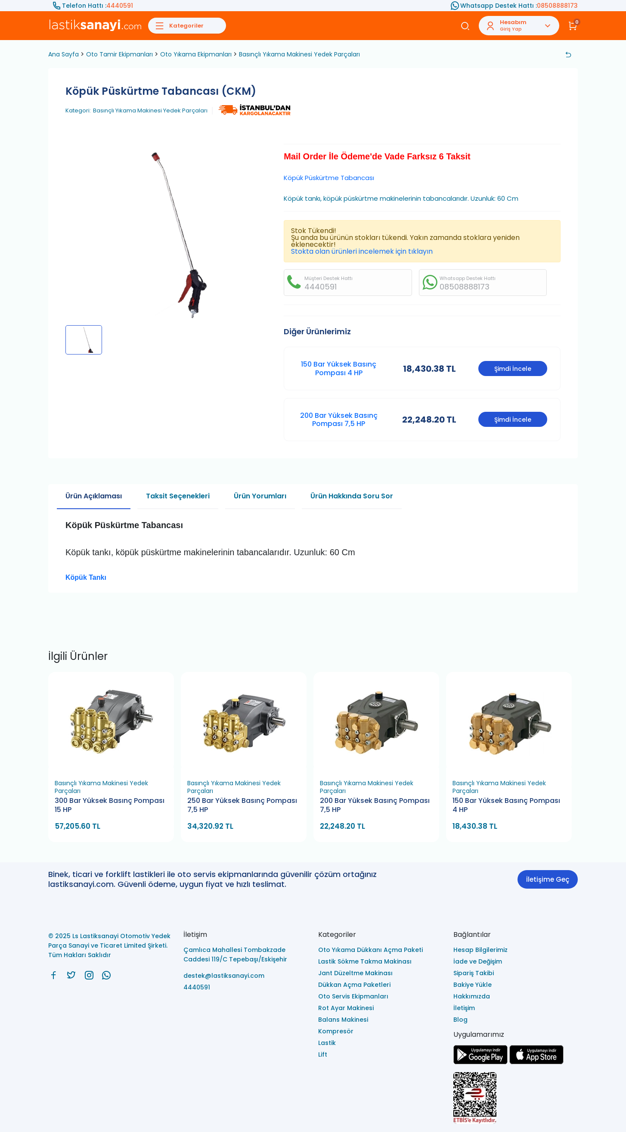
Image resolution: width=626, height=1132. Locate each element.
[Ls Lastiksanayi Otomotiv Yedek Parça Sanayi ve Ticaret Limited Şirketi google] (480, 1062)
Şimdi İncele (512, 368)
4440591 (119, 5)
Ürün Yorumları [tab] (260, 496)
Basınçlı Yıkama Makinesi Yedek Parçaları (299, 54)
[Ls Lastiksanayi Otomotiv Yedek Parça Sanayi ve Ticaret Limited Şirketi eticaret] (515, 1098)
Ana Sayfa (63, 54)
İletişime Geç (547, 879)
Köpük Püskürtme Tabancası (329, 177)
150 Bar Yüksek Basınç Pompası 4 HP (338, 368)
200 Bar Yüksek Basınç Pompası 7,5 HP (339, 420)
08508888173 (557, 5)
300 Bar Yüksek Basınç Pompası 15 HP (109, 805)
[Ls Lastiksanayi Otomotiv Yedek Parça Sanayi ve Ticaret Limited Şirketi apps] (536, 1062)
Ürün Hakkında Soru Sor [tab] (351, 496)
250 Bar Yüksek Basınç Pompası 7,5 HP (242, 805)
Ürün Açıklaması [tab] (93, 496)
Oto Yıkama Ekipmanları (196, 54)
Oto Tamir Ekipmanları (119, 54)
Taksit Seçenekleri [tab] (178, 496)
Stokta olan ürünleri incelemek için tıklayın (362, 251)
